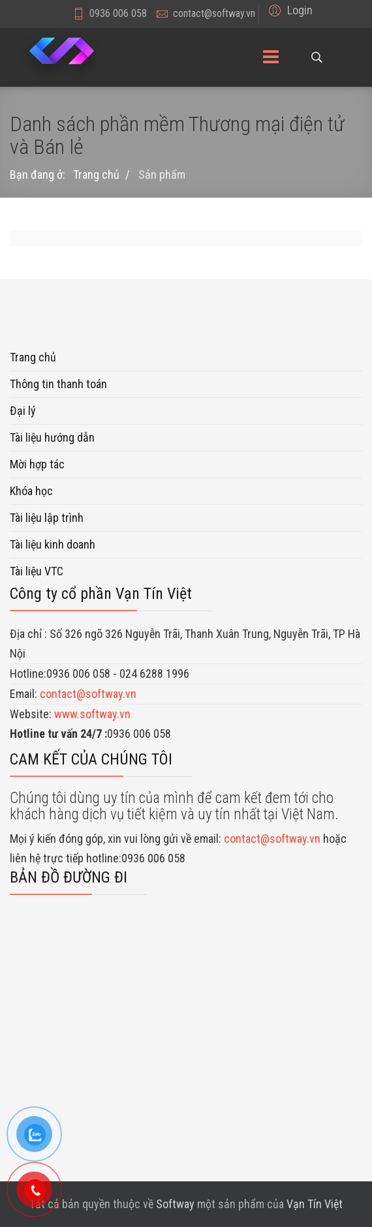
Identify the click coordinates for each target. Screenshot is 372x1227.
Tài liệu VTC (36, 571)
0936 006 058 (118, 13)
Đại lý (23, 410)
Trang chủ (33, 357)
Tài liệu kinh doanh (52, 544)
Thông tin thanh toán (58, 384)
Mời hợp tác (37, 464)
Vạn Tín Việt (315, 1204)
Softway (175, 1204)
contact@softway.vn (214, 13)
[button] (288, 10)
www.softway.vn (92, 714)
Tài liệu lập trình (47, 517)
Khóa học (31, 491)
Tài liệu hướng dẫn (52, 437)
